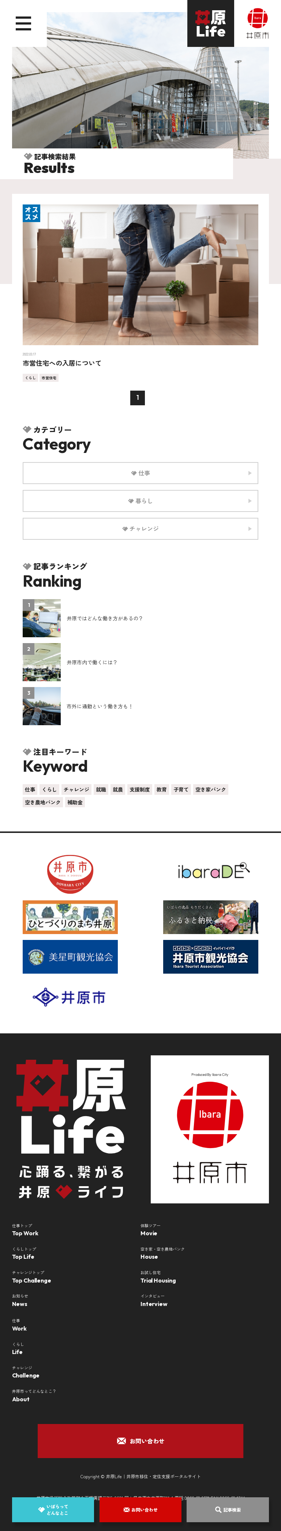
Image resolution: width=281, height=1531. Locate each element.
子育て (181, 789)
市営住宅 (49, 377)
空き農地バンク (43, 802)
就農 (118, 789)
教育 (162, 789)
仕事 (30, 789)
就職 (101, 789)
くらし (30, 377)
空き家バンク (210, 789)
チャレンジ (76, 789)
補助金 (75, 802)
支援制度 (140, 789)
